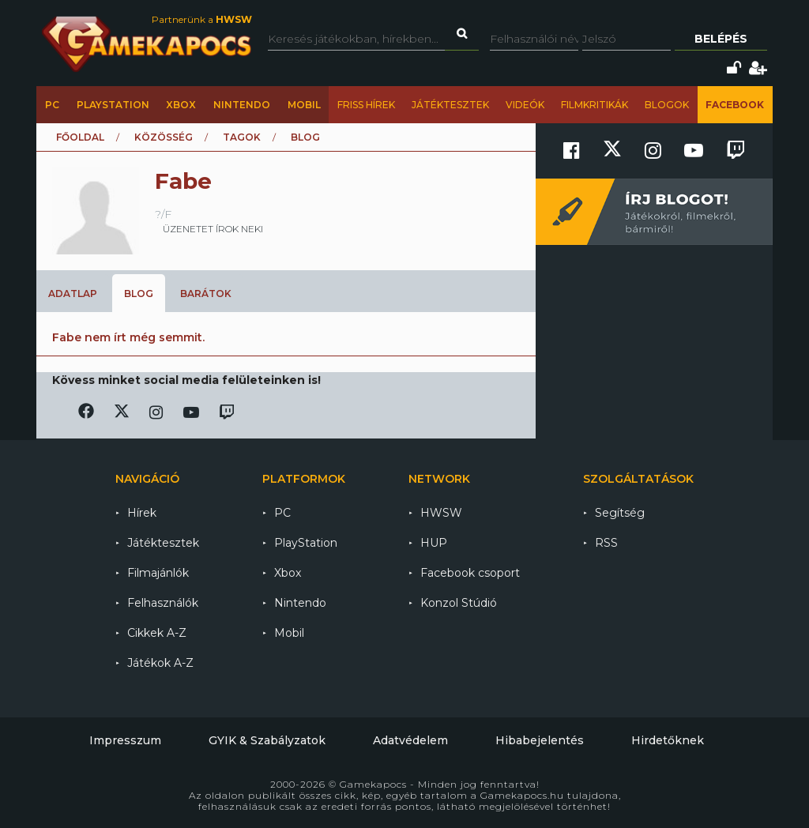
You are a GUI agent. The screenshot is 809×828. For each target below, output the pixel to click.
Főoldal (80, 137)
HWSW (441, 513)
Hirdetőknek (667, 740)
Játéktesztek (450, 105)
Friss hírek (366, 105)
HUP (433, 543)
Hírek (141, 513)
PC (52, 105)
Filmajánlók (158, 573)
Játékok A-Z (160, 663)
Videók (525, 105)
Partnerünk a (202, 19)
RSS (606, 543)
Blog (138, 293)
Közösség (163, 137)
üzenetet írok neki (213, 229)
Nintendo (241, 105)
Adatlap (72, 293)
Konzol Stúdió (458, 603)
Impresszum (125, 740)
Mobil (304, 105)
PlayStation (113, 105)
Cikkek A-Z (156, 633)
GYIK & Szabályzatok (267, 740)
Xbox (181, 105)
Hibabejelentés (539, 740)
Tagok (242, 137)
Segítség (620, 513)
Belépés (720, 39)
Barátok (205, 293)
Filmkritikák (594, 105)
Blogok (667, 105)
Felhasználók (162, 603)
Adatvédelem (410, 740)
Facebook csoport (470, 573)
